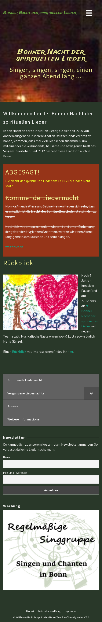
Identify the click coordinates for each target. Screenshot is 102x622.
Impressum (70, 611)
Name (6, 457)
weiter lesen (14, 247)
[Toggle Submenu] (91, 393)
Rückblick (19, 351)
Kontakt (30, 611)
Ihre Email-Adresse (15, 473)
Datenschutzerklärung (49, 611)
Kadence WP (83, 617)
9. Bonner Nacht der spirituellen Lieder (89, 316)
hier (70, 351)
